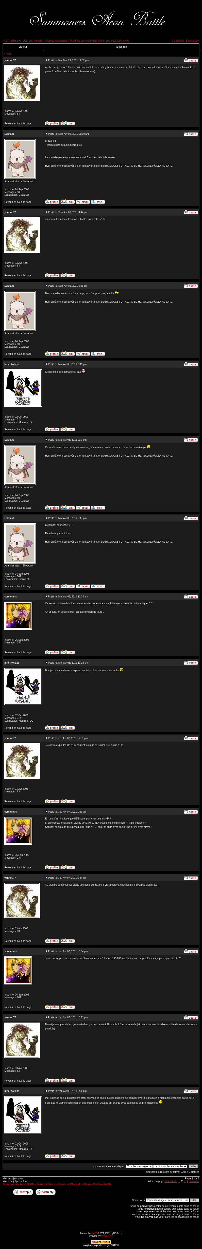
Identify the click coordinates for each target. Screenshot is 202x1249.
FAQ (4, 40)
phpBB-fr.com (108, 1236)
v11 (9, 53)
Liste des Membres (33, 40)
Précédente (171, 1181)
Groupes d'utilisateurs (57, 40)
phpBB (94, 1233)
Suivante (194, 1181)
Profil (73, 40)
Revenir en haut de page (18, 123)
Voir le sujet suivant (13, 1178)
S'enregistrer (193, 40)
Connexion (178, 40)
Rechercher (15, 40)
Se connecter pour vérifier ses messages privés (103, 40)
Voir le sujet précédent (15, 1181)
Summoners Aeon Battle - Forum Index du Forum (34, 1184)
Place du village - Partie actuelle (90, 1184)
